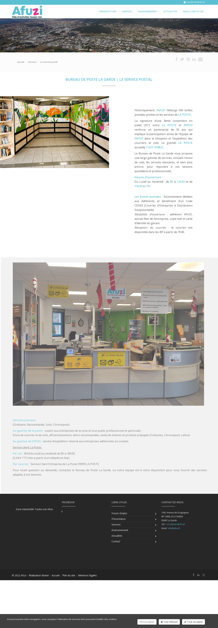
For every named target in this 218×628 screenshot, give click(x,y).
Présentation (107, 11)
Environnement (147, 11)
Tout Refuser (169, 621)
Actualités (170, 11)
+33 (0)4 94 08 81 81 (195, 2)
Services (127, 11)
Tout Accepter (193, 621)
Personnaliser (146, 621)
